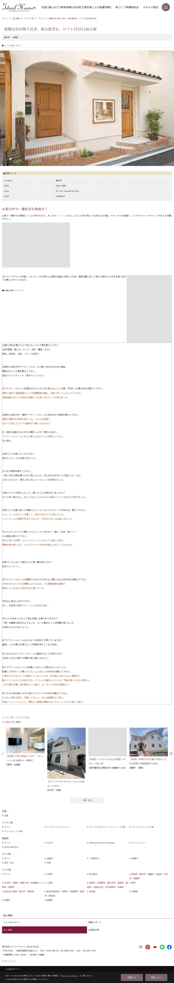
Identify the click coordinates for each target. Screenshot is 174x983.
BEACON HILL (11, 847)
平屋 (48, 862)
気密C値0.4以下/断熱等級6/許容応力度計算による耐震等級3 (76, 7)
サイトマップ (9, 961)
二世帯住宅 (94, 858)
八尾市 (49, 882)
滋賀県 (49, 900)
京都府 (7, 900)
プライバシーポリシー (69, 975)
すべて (7, 826)
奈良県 (92, 891)
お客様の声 (93, 929)
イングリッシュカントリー (58, 826)
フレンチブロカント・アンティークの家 (107, 826)
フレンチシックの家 (13, 831)
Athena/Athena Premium (102, 842)
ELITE (49, 842)
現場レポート (94, 922)
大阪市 (49, 874)
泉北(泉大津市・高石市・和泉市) (19, 891)
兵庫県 (134, 891)
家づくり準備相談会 (127, 7)
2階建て (50, 858)
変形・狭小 (9, 862)
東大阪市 (93, 874)
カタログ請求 (150, 7)
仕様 (6, 815)
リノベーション (138, 842)
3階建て (135, 858)
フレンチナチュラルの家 (142, 826)
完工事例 (7, 929)
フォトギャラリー (12, 922)
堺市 (133, 882)
